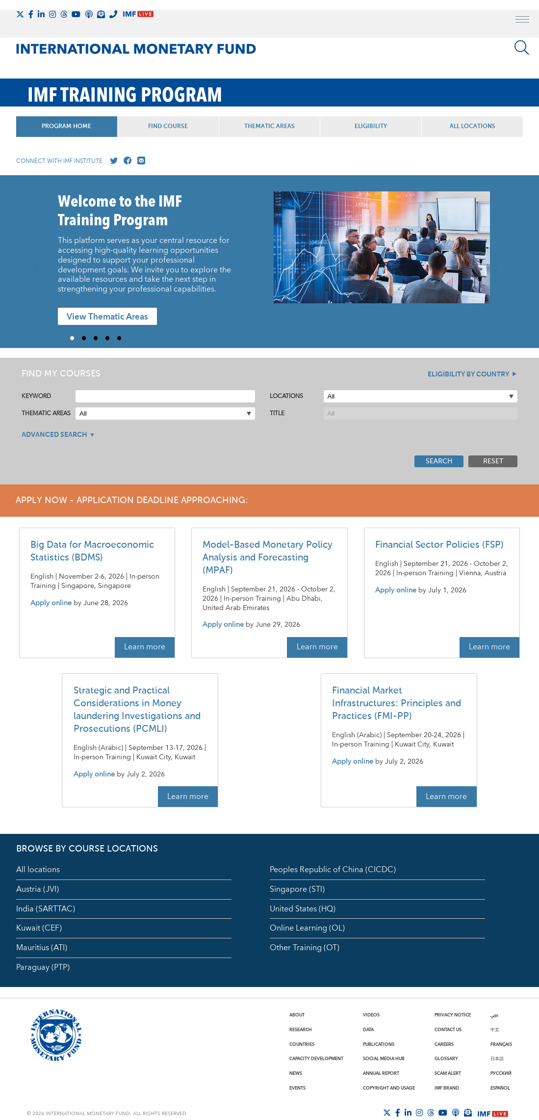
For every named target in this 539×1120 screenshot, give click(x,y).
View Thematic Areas (107, 317)
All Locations (472, 127)
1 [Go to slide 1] (75, 338)
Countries (301, 1044)
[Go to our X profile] (111, 161)
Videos (371, 1015)
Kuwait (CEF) (39, 928)
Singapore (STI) (297, 889)
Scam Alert (448, 1073)
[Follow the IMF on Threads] (63, 14)
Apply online (51, 603)
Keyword (36, 396)
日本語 (497, 1059)
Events (297, 1088)
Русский (501, 1073)
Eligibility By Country (468, 374)
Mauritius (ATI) (41, 948)
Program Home (66, 127)
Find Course (168, 127)
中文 (494, 1030)
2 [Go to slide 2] (87, 338)
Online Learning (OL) (307, 928)
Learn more (144, 647)
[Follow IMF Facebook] (30, 14)
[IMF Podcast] (89, 14)
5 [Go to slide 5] (122, 338)
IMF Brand (447, 1088)
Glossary (446, 1059)
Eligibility (371, 127)
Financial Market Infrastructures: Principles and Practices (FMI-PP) (396, 703)
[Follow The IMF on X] (20, 14)
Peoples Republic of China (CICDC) (333, 870)
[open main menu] (522, 20)
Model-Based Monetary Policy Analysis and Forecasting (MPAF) (268, 557)
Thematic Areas (269, 127)
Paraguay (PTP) (43, 967)
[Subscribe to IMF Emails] (101, 14)
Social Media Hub (384, 1059)
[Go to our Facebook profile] (125, 161)
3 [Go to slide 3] (99, 338)
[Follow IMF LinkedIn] (41, 14)
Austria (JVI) (37, 889)
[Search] (521, 47)
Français (501, 1044)
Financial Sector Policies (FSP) (439, 545)
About (297, 1015)
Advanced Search (54, 434)
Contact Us (448, 1030)
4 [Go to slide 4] (111, 338)
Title (277, 413)
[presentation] (382, 252)
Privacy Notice (453, 1015)
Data (368, 1030)
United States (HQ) (302, 909)
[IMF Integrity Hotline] (113, 14)
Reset (493, 461)
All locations (38, 870)
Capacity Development (316, 1059)
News (295, 1073)
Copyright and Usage (389, 1088)
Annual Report (381, 1073)
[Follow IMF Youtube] (76, 14)
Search (439, 461)
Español (500, 1088)
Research (300, 1030)
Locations (286, 396)
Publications (378, 1044)
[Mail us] (139, 161)
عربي (494, 1015)
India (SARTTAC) (45, 909)
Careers (444, 1044)
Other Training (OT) (304, 948)
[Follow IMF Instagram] (52, 14)
